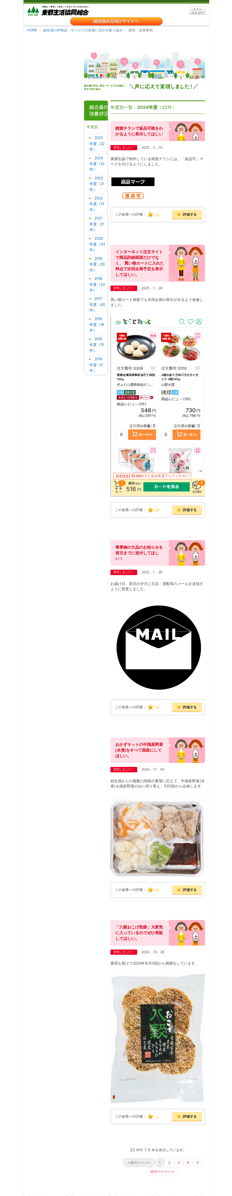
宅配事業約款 (137, 1181)
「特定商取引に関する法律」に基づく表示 (63, 1189)
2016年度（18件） (96, 300)
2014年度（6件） (95, 338)
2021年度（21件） (97, 203)
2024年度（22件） (96, 145)
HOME (32, 30)
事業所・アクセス (117, 1174)
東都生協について (63, 1174)
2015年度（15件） (97, 319)
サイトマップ (172, 1174)
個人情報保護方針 (79, 1181)
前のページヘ (139, 1129)
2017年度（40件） (96, 280)
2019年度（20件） (96, 242)
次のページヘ (162, 1138)
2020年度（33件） (96, 222)
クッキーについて (45, 1181)
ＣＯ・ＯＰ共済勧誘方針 (119, 1189)
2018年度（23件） (96, 261)
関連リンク (146, 1174)
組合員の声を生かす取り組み (166, 1189)
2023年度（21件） (96, 164)
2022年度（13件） (96, 184)
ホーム (37, 1174)
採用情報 (90, 1174)
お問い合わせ (109, 1181)
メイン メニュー (197, 10)
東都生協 (58, 10)
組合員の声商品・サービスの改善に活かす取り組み (83, 30)
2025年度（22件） (96, 126)
